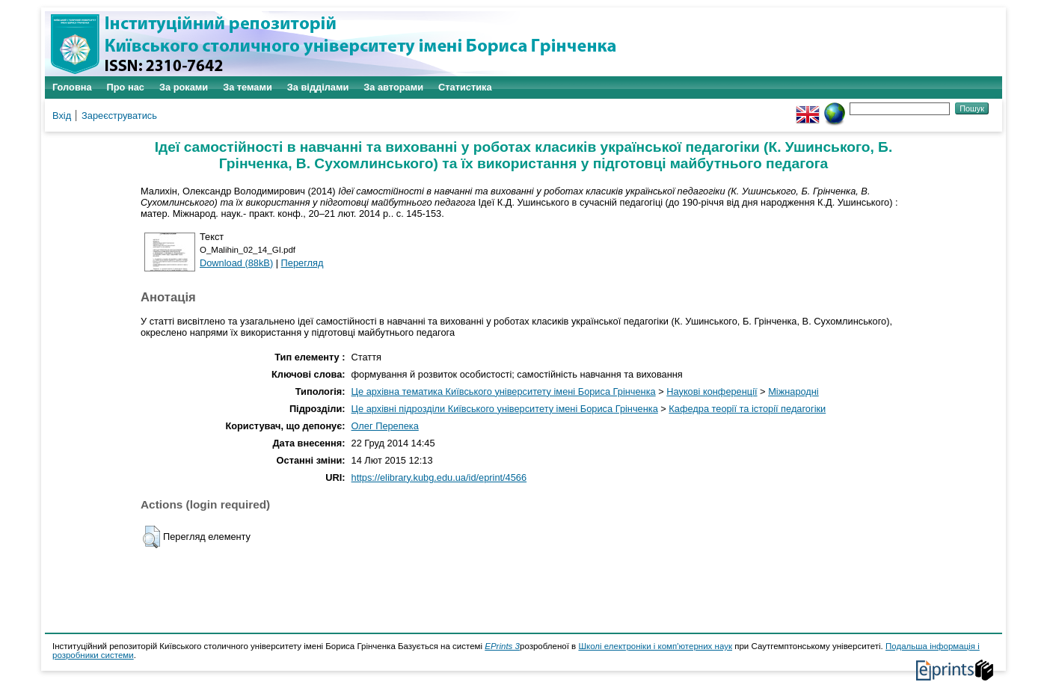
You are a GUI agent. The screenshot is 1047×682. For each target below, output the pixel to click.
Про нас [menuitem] (125, 87)
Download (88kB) (236, 262)
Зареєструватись (119, 115)
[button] (151, 537)
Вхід (61, 115)
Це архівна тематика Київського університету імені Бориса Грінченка (503, 391)
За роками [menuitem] (183, 87)
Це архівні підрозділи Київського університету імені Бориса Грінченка (504, 408)
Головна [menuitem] (72, 87)
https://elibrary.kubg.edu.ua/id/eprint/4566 (439, 477)
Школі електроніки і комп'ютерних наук (655, 646)
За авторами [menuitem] (393, 87)
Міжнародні (793, 391)
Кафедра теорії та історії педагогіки (747, 408)
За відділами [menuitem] (318, 87)
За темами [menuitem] (247, 87)
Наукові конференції (711, 391)
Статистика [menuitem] (465, 87)
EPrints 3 (502, 646)
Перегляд (302, 262)
